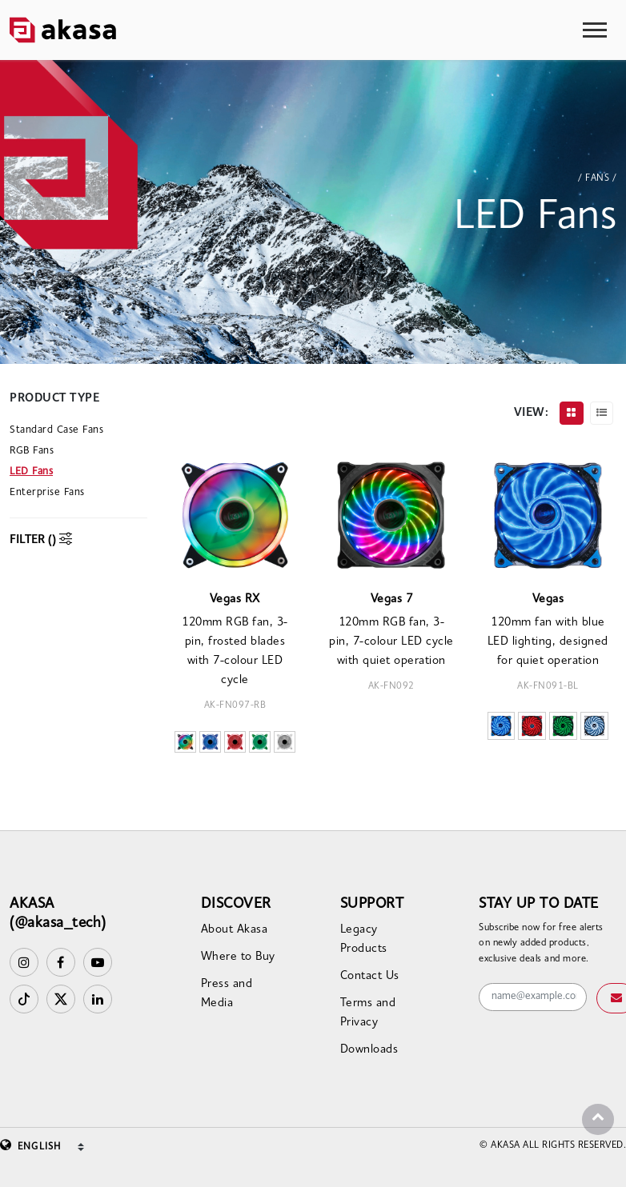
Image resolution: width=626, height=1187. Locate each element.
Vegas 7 (392, 599)
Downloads (369, 1050)
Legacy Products (363, 939)
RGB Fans (32, 451)
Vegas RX (235, 599)
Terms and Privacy (368, 1013)
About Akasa (234, 930)
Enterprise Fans (47, 492)
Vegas (548, 599)
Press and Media (227, 993)
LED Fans (31, 471)
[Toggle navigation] (594, 30)
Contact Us (369, 976)
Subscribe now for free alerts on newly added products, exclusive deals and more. (541, 943)
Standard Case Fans (56, 430)
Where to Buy (238, 957)
